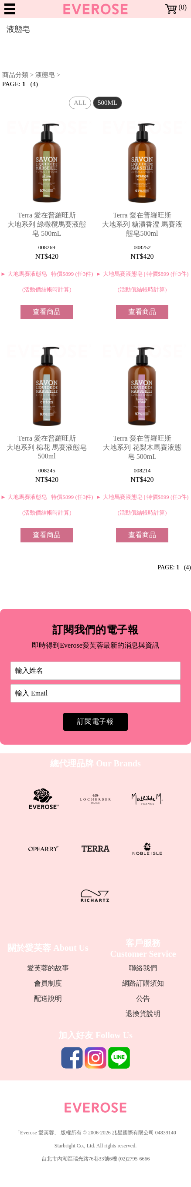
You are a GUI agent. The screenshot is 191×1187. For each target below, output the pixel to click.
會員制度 (48, 983)
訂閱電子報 (95, 721)
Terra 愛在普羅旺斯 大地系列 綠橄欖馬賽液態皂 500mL (46, 224)
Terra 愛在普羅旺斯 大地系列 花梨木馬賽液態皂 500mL (142, 447)
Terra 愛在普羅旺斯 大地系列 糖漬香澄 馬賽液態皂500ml (142, 224)
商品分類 (15, 74)
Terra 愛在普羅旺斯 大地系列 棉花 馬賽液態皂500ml (47, 447)
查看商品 (47, 311)
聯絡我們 (143, 968)
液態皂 (45, 74)
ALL (80, 102)
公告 (143, 998)
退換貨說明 (143, 1013)
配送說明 (48, 998)
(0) (176, 7)
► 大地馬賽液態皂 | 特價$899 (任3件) (46, 274)
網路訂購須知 (143, 983)
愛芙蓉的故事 (48, 968)
